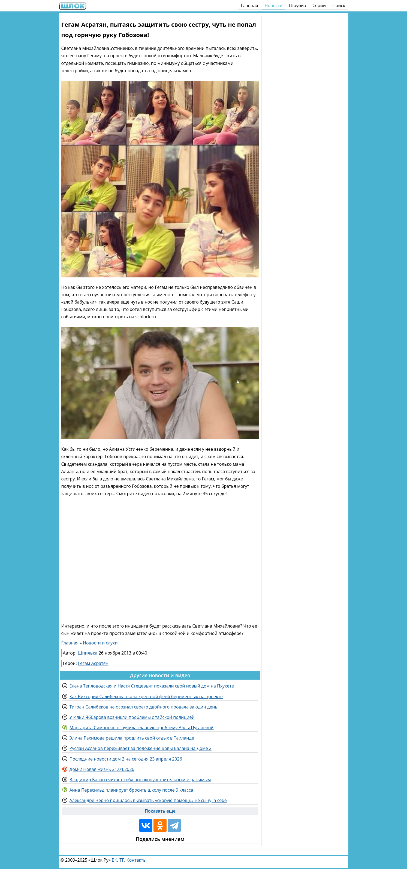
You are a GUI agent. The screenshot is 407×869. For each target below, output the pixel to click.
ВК (114, 860)
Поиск (338, 5)
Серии (319, 5)
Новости (274, 5)
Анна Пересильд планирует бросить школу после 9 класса (131, 790)
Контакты (136, 860)
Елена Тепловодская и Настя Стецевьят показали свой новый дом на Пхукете (152, 686)
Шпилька (87, 653)
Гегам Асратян (93, 663)
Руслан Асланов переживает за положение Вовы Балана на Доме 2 (141, 748)
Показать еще (160, 811)
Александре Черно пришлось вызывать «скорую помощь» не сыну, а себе (148, 800)
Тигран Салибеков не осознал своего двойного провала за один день (144, 707)
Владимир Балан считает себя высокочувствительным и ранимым (140, 780)
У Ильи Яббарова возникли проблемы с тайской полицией (132, 717)
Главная (249, 5)
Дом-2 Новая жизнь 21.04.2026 (102, 769)
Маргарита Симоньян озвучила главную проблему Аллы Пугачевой (142, 728)
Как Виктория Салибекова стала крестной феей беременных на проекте (146, 697)
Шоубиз (297, 5)
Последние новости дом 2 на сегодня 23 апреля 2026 (126, 759)
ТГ (121, 860)
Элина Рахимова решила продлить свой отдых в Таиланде (132, 738)
